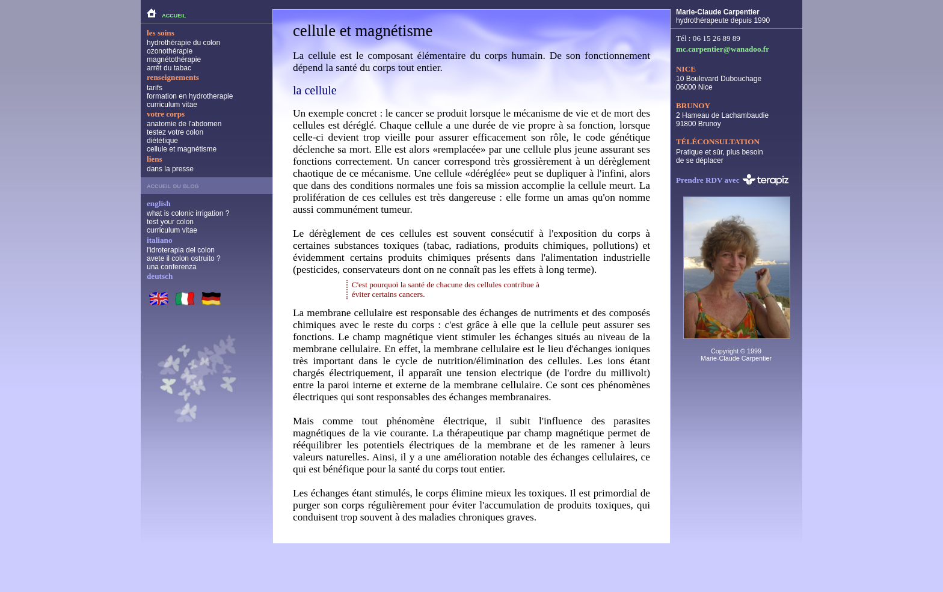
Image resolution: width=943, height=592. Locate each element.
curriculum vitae (172, 104)
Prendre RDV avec (732, 180)
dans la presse (170, 169)
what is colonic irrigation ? (188, 213)
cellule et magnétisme (182, 149)
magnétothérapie (174, 59)
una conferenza (172, 267)
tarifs (154, 88)
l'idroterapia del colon (181, 250)
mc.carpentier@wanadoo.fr (722, 48)
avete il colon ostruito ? (184, 258)
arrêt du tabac (169, 68)
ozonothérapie (169, 51)
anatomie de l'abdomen (184, 124)
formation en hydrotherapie (190, 96)
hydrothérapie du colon (183, 42)
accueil (166, 13)
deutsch (160, 276)
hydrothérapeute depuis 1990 (723, 16)
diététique (162, 140)
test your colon (170, 222)
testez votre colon (175, 132)
